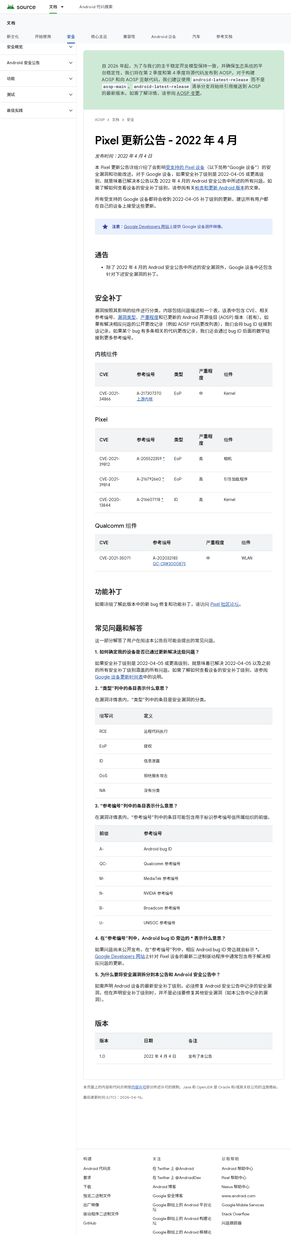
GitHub (89, 1223)
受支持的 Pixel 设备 (185, 167)
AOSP (100, 119)
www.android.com (238, 1195)
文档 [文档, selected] (53, 6)
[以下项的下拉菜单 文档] (64, 7)
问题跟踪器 (232, 1223)
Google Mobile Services (243, 1204)
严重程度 (149, 317)
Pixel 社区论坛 (224, 604)
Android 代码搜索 (96, 6)
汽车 (196, 36)
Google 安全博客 (168, 1195)
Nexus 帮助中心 (236, 1186)
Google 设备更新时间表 (119, 677)
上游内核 (145, 399)
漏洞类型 (127, 317)
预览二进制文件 (97, 1195)
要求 (87, 1177)
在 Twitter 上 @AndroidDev (177, 1177)
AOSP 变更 (188, 93)
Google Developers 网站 (146, 226)
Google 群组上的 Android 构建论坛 (182, 1221)
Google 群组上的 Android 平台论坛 (182, 1207)
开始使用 (43, 36)
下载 (87, 1186)
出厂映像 (91, 1204)
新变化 (13, 36)
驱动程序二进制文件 (101, 1214)
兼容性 (129, 36)
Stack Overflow (236, 1214)
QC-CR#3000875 (169, 563)
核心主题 (99, 36)
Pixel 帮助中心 (234, 1177)
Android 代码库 (97, 1168)
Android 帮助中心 (237, 1168)
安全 (130, 119)
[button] (33, 46)
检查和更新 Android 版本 (220, 188)
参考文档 (224, 36)
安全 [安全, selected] (71, 36)
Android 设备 (163, 36)
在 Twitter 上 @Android (173, 1168)
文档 (11, 23)
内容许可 (138, 1087)
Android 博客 (164, 1186)
